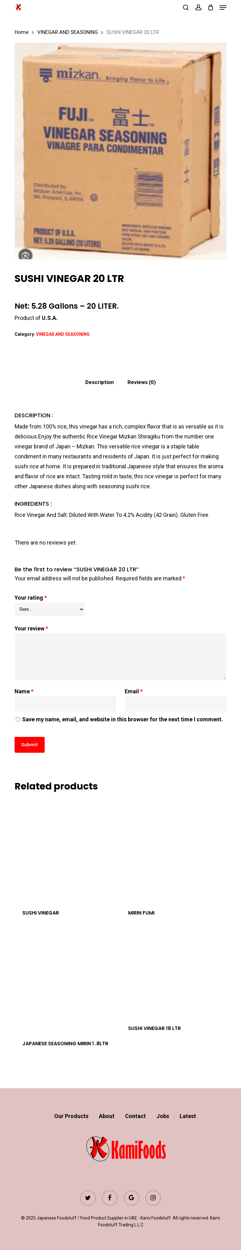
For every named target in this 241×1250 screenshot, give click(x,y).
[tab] (99, 382)
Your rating (31, 597)
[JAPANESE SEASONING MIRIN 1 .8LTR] (65, 980)
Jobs (162, 1116)
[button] (223, 7)
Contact (135, 1116)
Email (134, 691)
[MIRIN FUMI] (171, 850)
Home (22, 32)
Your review (31, 628)
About (106, 1116)
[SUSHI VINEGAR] (65, 850)
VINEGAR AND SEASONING (67, 32)
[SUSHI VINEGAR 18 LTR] (171, 972)
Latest (188, 1116)
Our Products (71, 1116)
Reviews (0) (141, 382)
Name (24, 691)
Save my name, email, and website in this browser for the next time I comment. (122, 719)
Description (99, 382)
